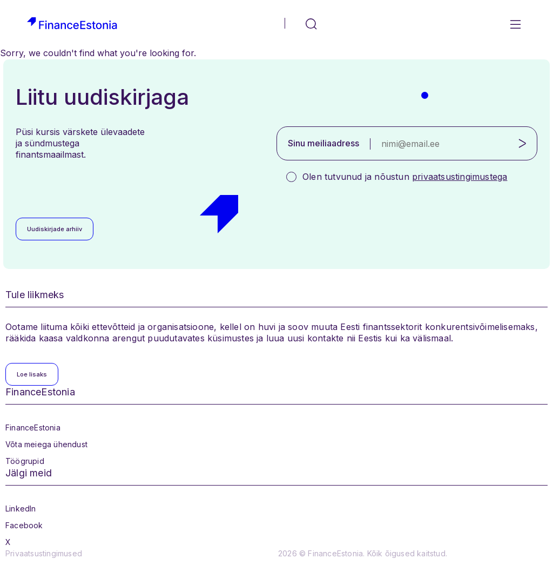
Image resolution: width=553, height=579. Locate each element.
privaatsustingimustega (459, 176)
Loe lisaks (32, 374)
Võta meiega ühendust (46, 444)
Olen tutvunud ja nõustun (404, 176)
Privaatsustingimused (43, 553)
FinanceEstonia (32, 427)
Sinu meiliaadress (323, 143)
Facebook (24, 525)
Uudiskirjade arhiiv (54, 229)
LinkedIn (20, 508)
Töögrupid (24, 461)
